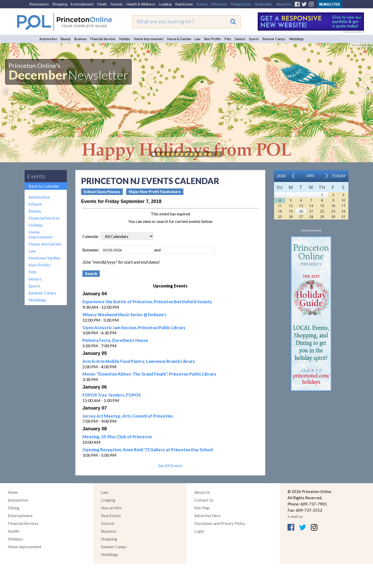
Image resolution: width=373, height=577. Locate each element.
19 (291, 211)
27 (301, 216)
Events (202, 4)
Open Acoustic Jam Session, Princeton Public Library (133, 327)
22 (322, 211)
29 (322, 216)
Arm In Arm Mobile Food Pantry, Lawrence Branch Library (138, 361)
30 (333, 216)
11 (280, 205)
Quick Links (263, 4)
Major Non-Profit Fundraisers (155, 191)
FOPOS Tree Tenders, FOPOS (111, 394)
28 (311, 216)
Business (80, 39)
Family (102, 4)
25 (280, 216)
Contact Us (203, 500)
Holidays (15, 539)
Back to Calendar (43, 186)
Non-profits (111, 507)
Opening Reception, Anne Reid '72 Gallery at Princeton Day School (147, 449)
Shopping (59, 4)
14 (311, 205)
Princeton (219, 4)
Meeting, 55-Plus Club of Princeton (117, 436)
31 (343, 216)
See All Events (170, 465)
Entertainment (82, 4)
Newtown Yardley (44, 257)
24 (343, 211)
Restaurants (39, 4)
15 (322, 205)
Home (13, 492)
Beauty (66, 39)
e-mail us (295, 516)
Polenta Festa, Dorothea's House (115, 340)
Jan (310, 175)
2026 (281, 175)
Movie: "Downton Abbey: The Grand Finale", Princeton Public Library (149, 373)
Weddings (296, 39)
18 (280, 211)
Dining (13, 507)
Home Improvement (148, 39)
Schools (117, 4)
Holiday (124, 39)
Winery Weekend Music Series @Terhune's (124, 314)
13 (301, 205)
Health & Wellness (140, 4)
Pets (228, 39)
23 (333, 211)
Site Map (202, 507)
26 (291, 216)
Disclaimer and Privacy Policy (219, 523)
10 (343, 200)
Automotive (48, 39)
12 (291, 205)
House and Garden (44, 243)
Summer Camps (273, 39)
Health (13, 531)
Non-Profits (212, 39)
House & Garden (179, 39)
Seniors (240, 39)
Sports (254, 39)
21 (311, 211)
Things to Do (240, 4)
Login (199, 531)
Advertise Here (207, 515)
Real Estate (184, 4)
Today (339, 175)
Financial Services (103, 39)
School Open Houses (102, 191)
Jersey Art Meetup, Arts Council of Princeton (127, 415)
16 (333, 205)
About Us (283, 4)
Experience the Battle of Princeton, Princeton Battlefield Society (147, 301)
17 (343, 205)
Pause (217, 154)
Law (197, 39)
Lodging (165, 4)
